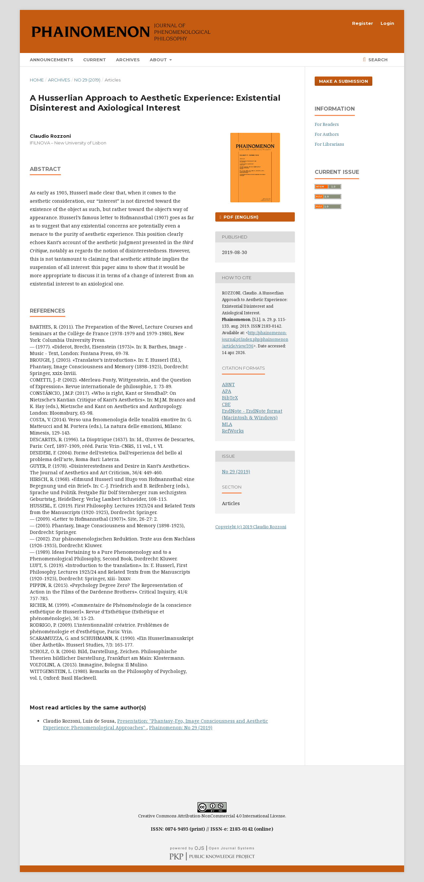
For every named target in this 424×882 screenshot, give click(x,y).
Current (94, 59)
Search (377, 59)
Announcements (51, 59)
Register (362, 23)
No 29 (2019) (87, 79)
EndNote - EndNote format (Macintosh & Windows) (252, 414)
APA (226, 391)
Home (37, 79)
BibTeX (230, 397)
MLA (227, 424)
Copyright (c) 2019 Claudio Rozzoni (250, 527)
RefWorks (233, 431)
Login (387, 23)
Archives (128, 59)
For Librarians (329, 144)
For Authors (327, 134)
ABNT (228, 384)
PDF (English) (240, 217)
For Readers (327, 124)
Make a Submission (343, 81)
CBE (226, 404)
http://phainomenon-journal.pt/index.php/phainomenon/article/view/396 (255, 339)
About (159, 59)
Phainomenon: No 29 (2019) (180, 727)
